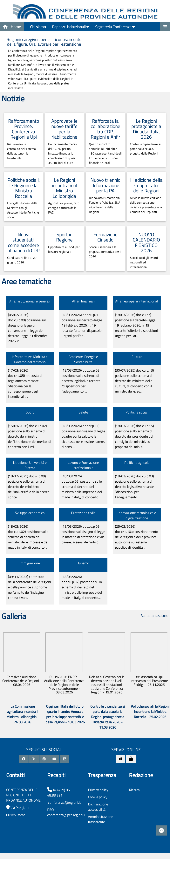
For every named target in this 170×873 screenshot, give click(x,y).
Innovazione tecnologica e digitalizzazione (137, 515)
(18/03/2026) (83, 325)
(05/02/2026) (28, 328)
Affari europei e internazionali (137, 301)
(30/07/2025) (134, 381)
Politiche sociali (137, 412)
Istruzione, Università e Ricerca (30, 465)
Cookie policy (97, 797)
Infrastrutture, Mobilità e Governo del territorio (30, 359)
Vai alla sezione (154, 615)
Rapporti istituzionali (70, 27)
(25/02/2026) (136, 537)
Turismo (83, 563)
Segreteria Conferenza (115, 27)
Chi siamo (38, 27)
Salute (83, 412)
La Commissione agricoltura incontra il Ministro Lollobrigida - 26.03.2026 (22, 714)
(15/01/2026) (29, 436)
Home (12, 27)
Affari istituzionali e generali (29, 301)
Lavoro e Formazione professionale (83, 465)
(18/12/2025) (28, 486)
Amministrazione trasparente (100, 819)
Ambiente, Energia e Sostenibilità (83, 359)
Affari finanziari (83, 301)
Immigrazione (30, 563)
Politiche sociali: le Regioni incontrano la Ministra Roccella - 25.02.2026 (150, 711)
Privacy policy (98, 789)
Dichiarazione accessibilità (98, 807)
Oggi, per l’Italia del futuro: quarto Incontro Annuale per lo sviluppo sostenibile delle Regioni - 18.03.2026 (65, 714)
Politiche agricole (136, 462)
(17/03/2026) (25, 383)
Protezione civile (83, 512)
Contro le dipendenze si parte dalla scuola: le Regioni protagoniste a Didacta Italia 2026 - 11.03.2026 (107, 717)
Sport (30, 412)
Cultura (137, 356)
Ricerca (134, 789)
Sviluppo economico (30, 512)
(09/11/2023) (29, 587)
